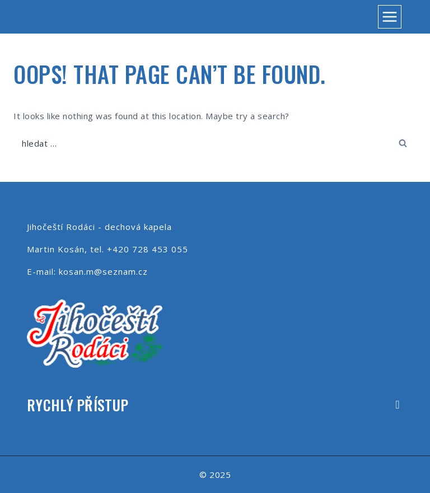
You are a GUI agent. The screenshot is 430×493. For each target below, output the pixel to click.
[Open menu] (389, 17)
